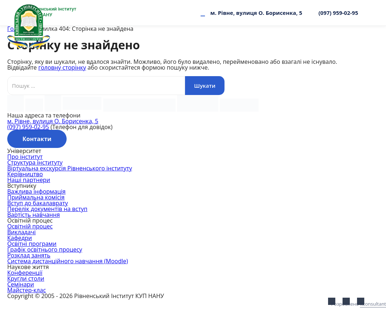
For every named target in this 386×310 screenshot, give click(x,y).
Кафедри (19, 238)
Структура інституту (35, 162)
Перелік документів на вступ (47, 209)
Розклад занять (28, 255)
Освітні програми (31, 244)
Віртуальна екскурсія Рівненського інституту (69, 168)
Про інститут (25, 157)
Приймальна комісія (35, 197)
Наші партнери (28, 180)
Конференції (24, 273)
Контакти (36, 139)
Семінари (20, 284)
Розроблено (358, 304)
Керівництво (25, 174)
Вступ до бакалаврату (37, 203)
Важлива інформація (36, 191)
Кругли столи (25, 278)
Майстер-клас (26, 290)
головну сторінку (62, 67)
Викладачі (21, 232)
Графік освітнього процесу (44, 249)
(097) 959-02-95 (338, 12)
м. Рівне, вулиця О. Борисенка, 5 (256, 12)
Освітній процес (30, 226)
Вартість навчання (33, 215)
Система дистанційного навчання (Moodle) (67, 261)
